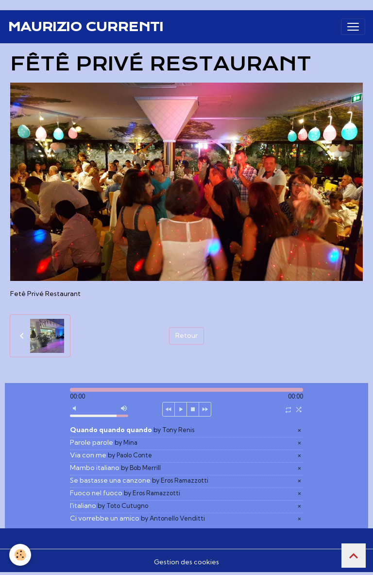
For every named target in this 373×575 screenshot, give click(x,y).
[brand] (85, 26)
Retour (186, 335)
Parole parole (103, 442)
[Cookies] (21, 555)
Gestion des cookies (186, 562)
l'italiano (109, 505)
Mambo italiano (115, 467)
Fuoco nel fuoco (125, 492)
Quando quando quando (132, 429)
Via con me (111, 455)
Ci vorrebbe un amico (137, 518)
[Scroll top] (353, 555)
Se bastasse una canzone (139, 480)
